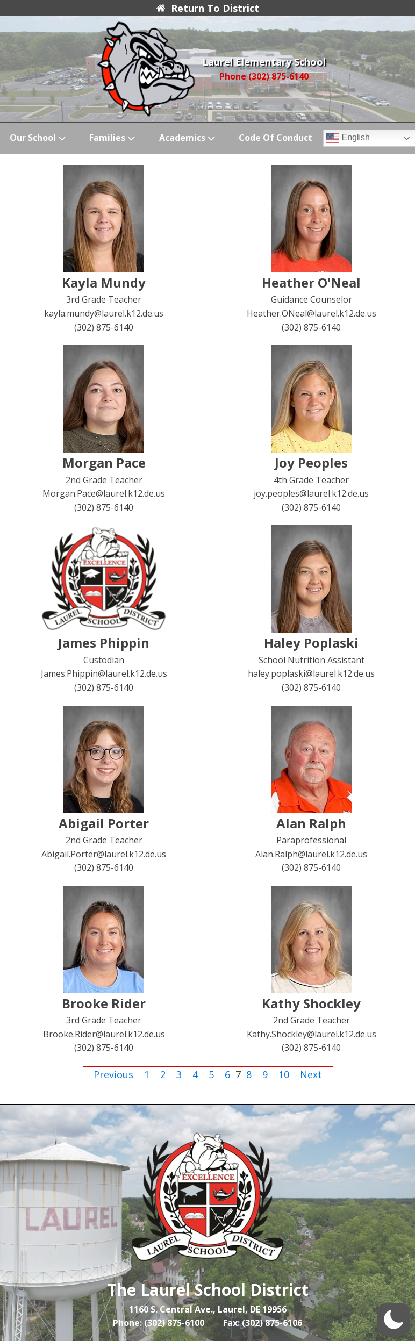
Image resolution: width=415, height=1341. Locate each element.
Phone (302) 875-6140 (264, 76)
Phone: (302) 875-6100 (158, 1323)
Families (113, 138)
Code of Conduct (275, 138)
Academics (188, 138)
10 (283, 1074)
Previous (113, 1074)
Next (311, 1074)
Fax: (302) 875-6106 (262, 1323)
